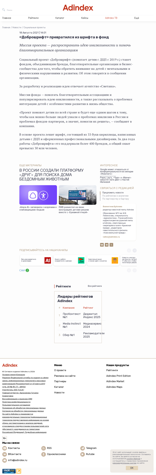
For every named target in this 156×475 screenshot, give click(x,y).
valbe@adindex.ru (111, 237)
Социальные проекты (35, 27)
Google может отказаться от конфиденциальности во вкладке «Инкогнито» (116, 172)
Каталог (59, 387)
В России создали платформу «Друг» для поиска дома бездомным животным (51, 175)
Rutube (90, 454)
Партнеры (60, 381)
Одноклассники (56, 454)
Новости (16, 27)
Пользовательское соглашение (16, 405)
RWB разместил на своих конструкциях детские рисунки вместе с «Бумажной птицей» (74, 210)
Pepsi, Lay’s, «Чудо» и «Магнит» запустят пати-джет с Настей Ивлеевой (115, 180)
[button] (135, 250)
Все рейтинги (95, 286)
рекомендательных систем (124, 463)
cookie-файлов (133, 459)
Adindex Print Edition (118, 375)
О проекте (60, 370)
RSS (49, 448)
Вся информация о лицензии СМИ (17, 399)
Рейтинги (112, 370)
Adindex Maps (114, 387)
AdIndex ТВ (111, 18)
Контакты (14, 448)
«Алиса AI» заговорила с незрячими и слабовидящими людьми (38, 208)
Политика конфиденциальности (16, 402)
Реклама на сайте (64, 375)
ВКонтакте (14, 454)
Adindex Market (115, 381)
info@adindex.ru (17, 460)
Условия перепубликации (13, 375)
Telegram (91, 448)
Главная (6, 27)
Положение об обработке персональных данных (24, 408)
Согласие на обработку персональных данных (23, 411)
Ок (131, 468)
